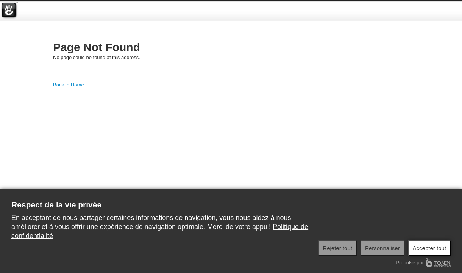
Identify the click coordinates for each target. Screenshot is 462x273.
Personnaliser (382, 248)
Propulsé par (423, 262)
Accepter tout (429, 248)
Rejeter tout (337, 248)
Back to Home (68, 85)
